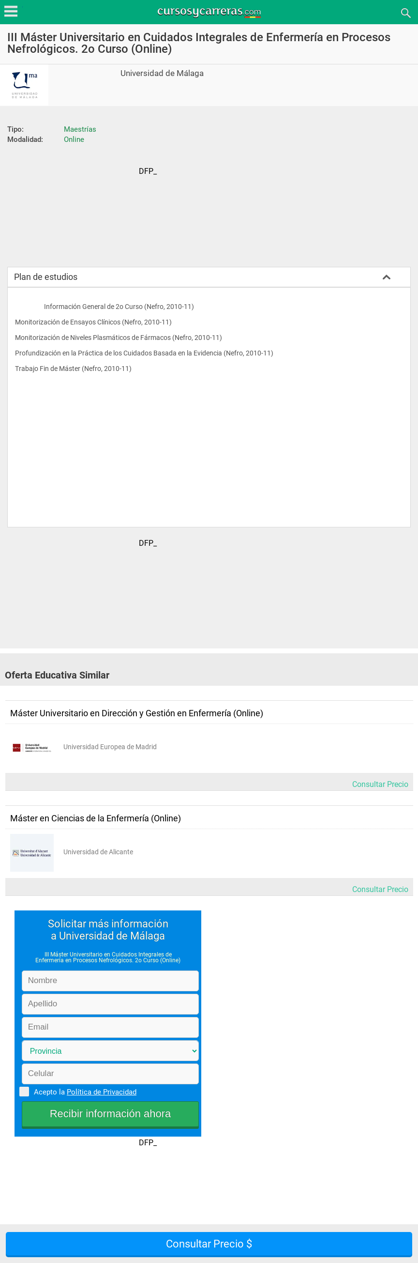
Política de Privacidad (101, 1092)
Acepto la (83, 1091)
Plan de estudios (45, 277)
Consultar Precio (380, 784)
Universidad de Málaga (162, 73)
